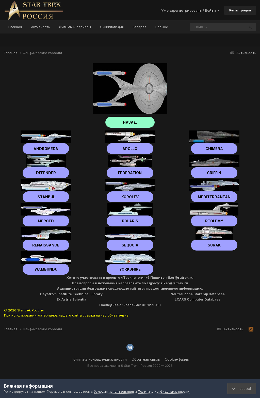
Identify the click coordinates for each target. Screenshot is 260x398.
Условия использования (114, 391)
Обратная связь (146, 359)
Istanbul (46, 197)
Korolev (130, 197)
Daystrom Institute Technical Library (71, 294)
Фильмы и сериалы (75, 27)
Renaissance (45, 245)
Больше (161, 27)
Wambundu (46, 269)
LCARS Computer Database (197, 299)
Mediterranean (214, 197)
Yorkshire (130, 269)
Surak (214, 245)
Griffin (214, 173)
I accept (241, 388)
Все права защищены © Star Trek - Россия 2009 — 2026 (130, 366)
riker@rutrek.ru (179, 277)
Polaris (130, 221)
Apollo (129, 148)
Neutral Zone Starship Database (198, 294)
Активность (40, 27)
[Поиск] (207, 27)
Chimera (214, 148)
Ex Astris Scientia (71, 299)
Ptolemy (214, 221)
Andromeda (46, 148)
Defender (46, 173)
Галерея (139, 27)
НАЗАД (130, 122)
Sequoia (130, 245)
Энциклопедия (112, 27)
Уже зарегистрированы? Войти (190, 10)
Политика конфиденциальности (99, 359)
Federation (130, 173)
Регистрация (240, 10)
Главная (15, 27)
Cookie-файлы (177, 359)
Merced (46, 221)
